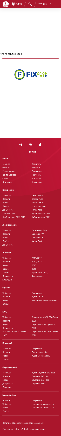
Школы (5, 206)
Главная (6, 164)
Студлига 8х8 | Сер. (40, 380)
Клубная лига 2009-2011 (13, 217)
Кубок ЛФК (37, 241)
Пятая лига (37, 210)
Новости (36, 168)
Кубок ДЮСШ (38, 297)
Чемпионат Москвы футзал (44, 300)
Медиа (5, 202)
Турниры (43, 4)
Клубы (5, 241)
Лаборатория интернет (33, 429)
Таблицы (6, 195)
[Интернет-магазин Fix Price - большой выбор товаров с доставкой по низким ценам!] (31, 74)
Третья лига (37, 202)
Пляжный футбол (40, 352)
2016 (34, 269)
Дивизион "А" (38, 234)
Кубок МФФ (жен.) (40, 272)
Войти (32, 151)
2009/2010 (7, 280)
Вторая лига (37, 199)
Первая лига (37, 195)
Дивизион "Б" (38, 237)
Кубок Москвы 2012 (41, 213)
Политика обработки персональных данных (22, 423)
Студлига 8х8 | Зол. (40, 376)
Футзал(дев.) (37, 276)
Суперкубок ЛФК (39, 230)
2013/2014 (37, 262)
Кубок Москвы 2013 (41, 217)
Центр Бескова (9, 175)
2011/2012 (37, 258)
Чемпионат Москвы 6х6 (43, 404)
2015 (34, 265)
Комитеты (36, 164)
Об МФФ (6, 168)
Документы (37, 171)
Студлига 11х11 (39, 383)
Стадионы (7, 182)
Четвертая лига (39, 206)
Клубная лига (8, 213)
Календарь (37, 182)
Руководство (8, 171)
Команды (6, 387)
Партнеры (36, 175)
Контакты (36, 178)
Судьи (5, 178)
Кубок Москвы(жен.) (41, 356)
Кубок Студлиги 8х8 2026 (43, 373)
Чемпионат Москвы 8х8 (43, 408)
